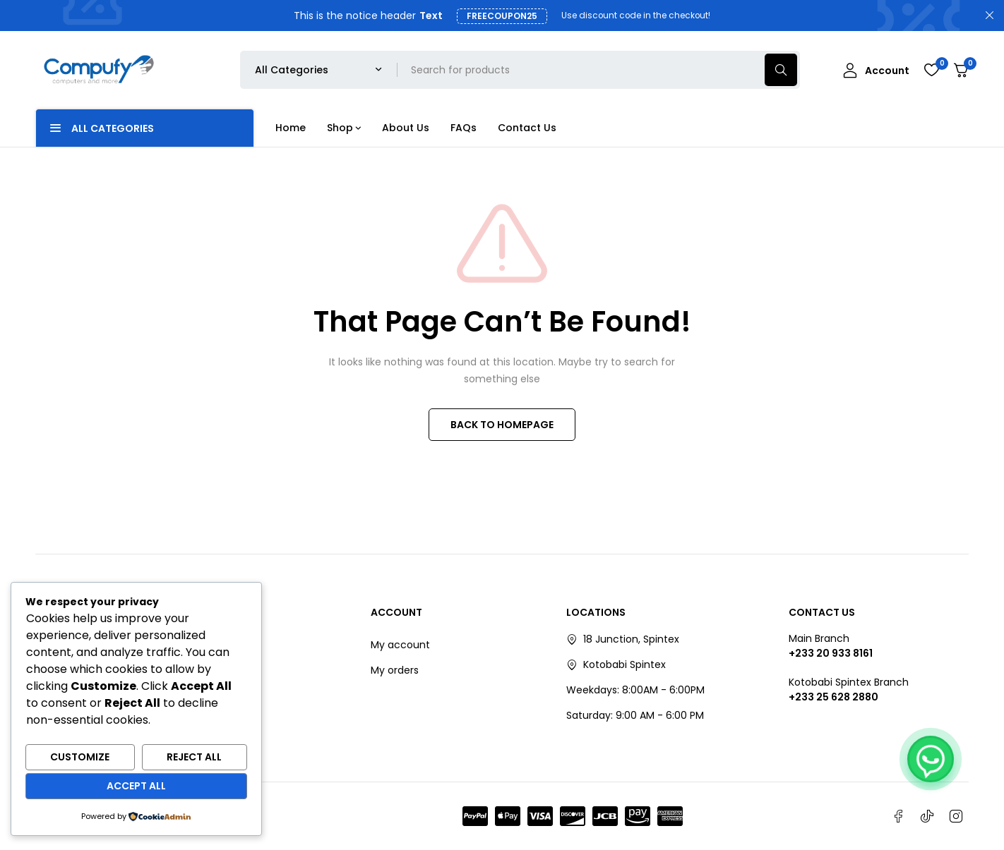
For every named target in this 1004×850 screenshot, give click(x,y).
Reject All (194, 757)
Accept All (136, 786)
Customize (79, 757)
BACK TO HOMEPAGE (502, 425)
